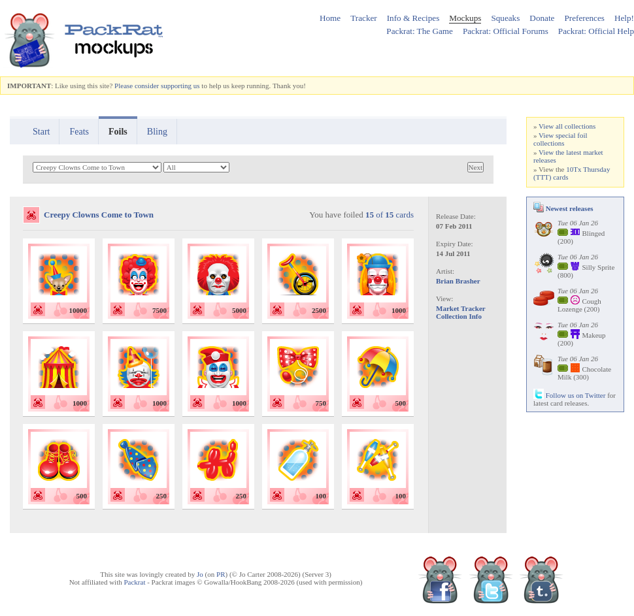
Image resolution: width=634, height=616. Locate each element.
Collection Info (459, 316)
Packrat (134, 582)
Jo (200, 574)
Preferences (584, 18)
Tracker (363, 18)
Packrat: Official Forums (505, 31)
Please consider (136, 85)
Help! (624, 18)
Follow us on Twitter (569, 395)
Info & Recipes (413, 18)
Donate (541, 18)
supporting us (180, 85)
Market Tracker (461, 308)
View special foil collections (560, 139)
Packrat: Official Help (596, 31)
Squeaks (505, 18)
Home (330, 18)
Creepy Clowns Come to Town (99, 214)
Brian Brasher (458, 281)
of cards (389, 214)
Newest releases (563, 208)
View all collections (567, 126)
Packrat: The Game (419, 31)
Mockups (465, 18)
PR (220, 574)
